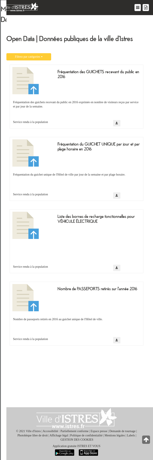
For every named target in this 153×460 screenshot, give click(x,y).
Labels (131, 435)
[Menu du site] (137, 7)
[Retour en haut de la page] (146, 440)
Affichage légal (59, 435)
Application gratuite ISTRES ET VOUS (76, 446)
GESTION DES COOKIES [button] (77, 439)
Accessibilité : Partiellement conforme (66, 431)
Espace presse (99, 431)
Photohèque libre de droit (32, 435)
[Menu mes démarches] (146, 7)
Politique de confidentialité (86, 435)
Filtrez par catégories (29, 56)
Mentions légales (115, 435)
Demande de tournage (122, 431)
